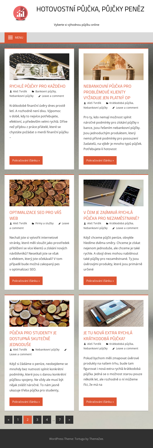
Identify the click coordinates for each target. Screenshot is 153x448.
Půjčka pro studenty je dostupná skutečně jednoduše (33, 339)
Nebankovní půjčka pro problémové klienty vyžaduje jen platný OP (107, 92)
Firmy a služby (44, 223)
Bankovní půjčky (45, 91)
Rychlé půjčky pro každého (37, 86)
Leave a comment (53, 96)
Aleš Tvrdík (20, 91)
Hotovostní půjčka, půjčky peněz (90, 9)
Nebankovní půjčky (21, 96)
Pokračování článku (25, 160)
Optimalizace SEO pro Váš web (35, 215)
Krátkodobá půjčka (121, 103)
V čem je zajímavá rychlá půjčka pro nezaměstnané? (111, 215)
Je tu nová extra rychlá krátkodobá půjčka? (108, 336)
